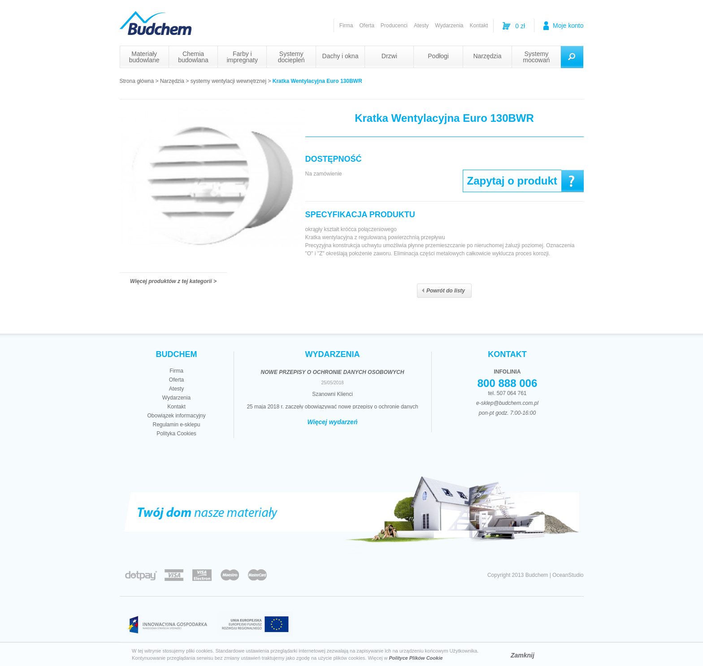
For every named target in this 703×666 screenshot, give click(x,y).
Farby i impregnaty (242, 57)
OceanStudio (567, 575)
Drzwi (389, 56)
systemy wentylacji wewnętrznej (228, 81)
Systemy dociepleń (291, 57)
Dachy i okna (340, 56)
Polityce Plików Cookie (416, 658)
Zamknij (522, 655)
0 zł (520, 26)
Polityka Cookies (176, 433)
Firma (346, 25)
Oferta (366, 25)
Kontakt (479, 25)
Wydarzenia (449, 25)
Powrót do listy (443, 291)
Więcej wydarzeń (333, 421)
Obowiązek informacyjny (176, 415)
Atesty (421, 25)
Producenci (394, 25)
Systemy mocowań (536, 57)
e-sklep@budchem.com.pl (507, 403)
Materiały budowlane (144, 57)
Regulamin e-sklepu (176, 424)
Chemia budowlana (193, 57)
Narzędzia (487, 56)
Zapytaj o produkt (512, 181)
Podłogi (438, 56)
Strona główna (137, 81)
